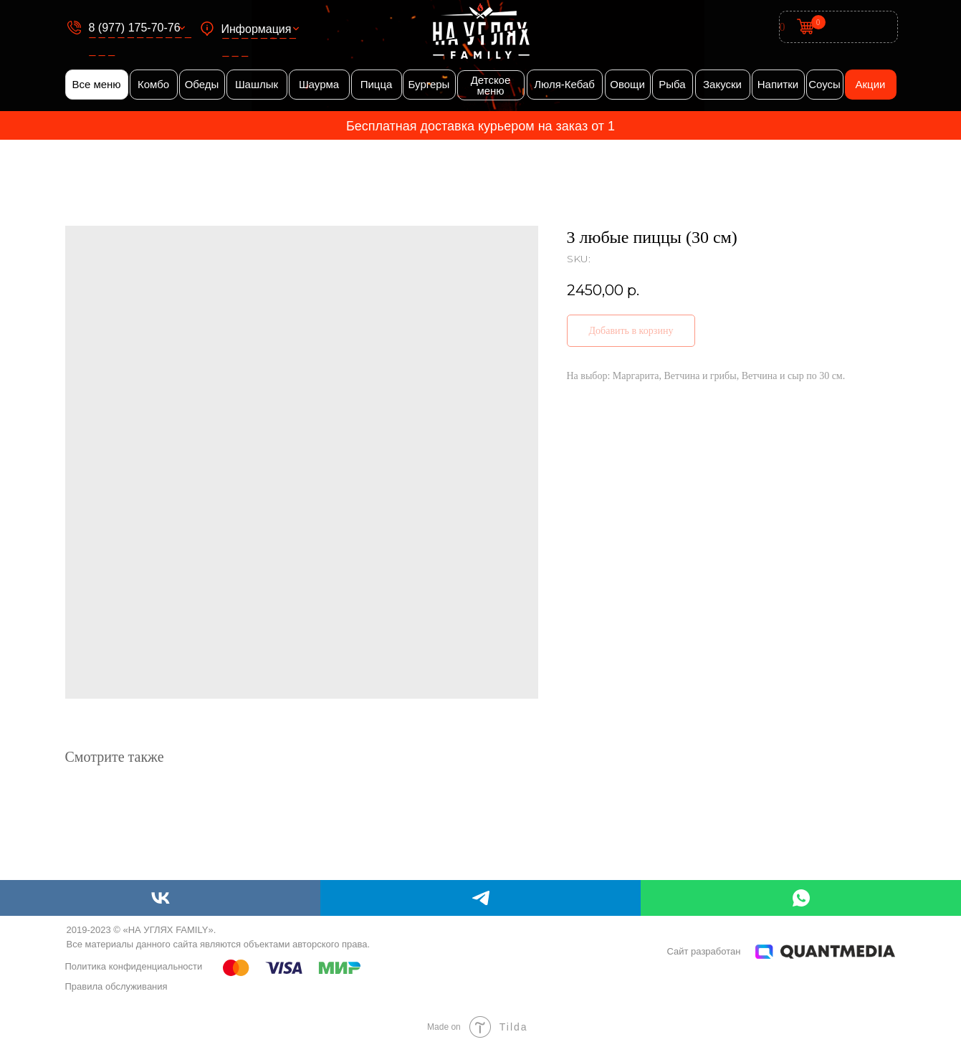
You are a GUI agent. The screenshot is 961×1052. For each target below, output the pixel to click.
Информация (256, 29)
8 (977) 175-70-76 (135, 27)
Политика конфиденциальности (134, 966)
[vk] (160, 898)
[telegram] (480, 898)
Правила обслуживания (116, 986)
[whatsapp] (801, 898)
